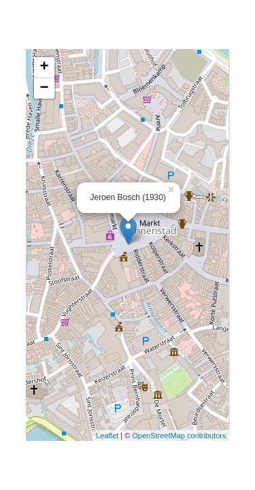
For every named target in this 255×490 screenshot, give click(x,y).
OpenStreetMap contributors (179, 435)
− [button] (43, 88)
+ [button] (43, 67)
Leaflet (107, 435)
